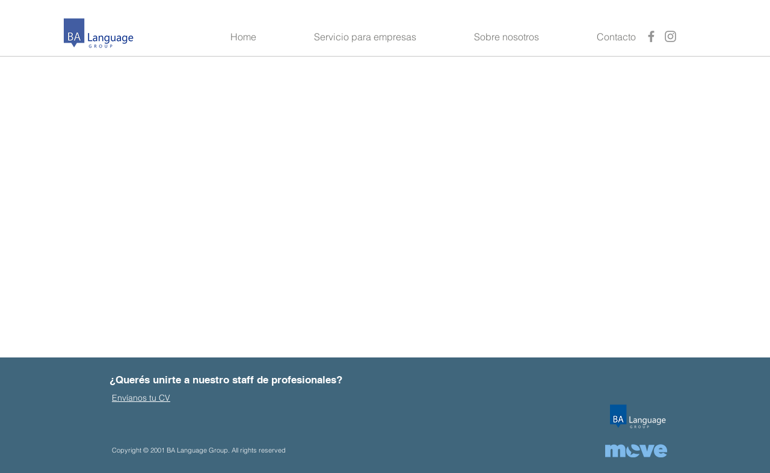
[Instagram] (670, 36)
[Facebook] (651, 36)
